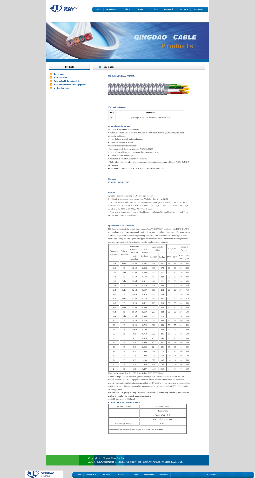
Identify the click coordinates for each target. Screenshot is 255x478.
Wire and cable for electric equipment (70, 85)
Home (98, 9)
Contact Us (198, 9)
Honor (140, 9)
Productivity (169, 9)
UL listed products (61, 88)
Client (155, 9)
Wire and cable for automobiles (67, 81)
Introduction (111, 9)
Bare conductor (60, 77)
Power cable (59, 74)
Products (126, 9)
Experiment (183, 9)
